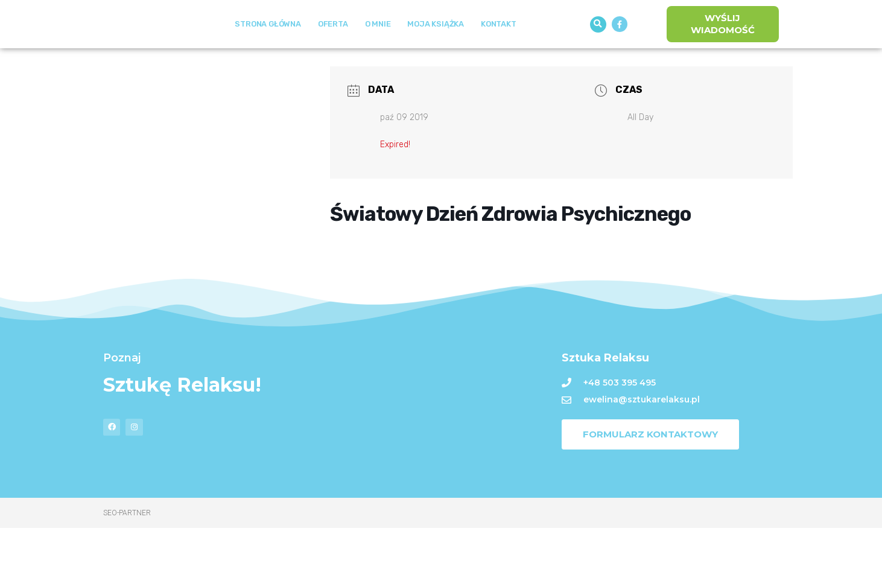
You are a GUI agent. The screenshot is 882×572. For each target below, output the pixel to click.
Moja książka (435, 46)
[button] (598, 46)
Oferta (333, 46)
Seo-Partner (127, 557)
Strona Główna (267, 46)
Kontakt (498, 46)
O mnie (378, 46)
